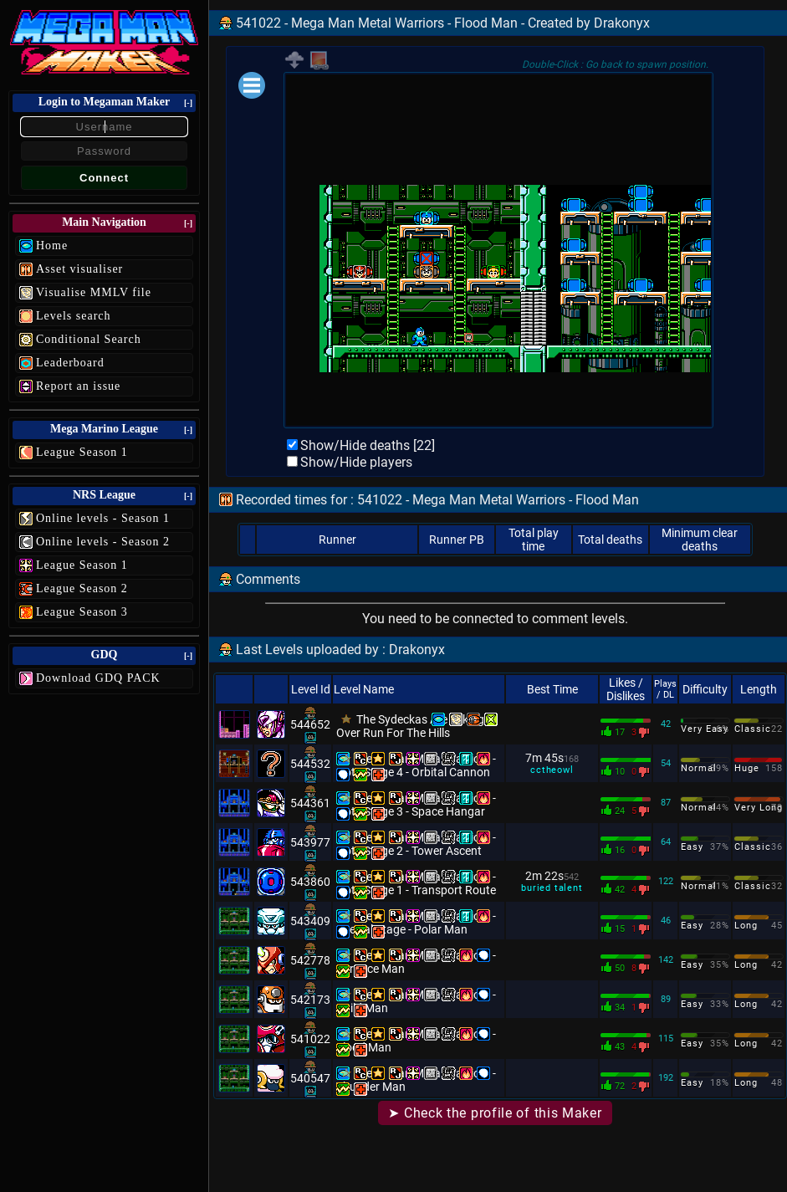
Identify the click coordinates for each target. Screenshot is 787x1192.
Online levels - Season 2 (103, 541)
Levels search (73, 316)
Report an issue (78, 386)
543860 (310, 881)
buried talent (551, 887)
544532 (310, 763)
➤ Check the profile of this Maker (494, 1113)
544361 (310, 803)
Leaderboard (70, 362)
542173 (310, 999)
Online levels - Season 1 (103, 518)
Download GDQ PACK (98, 678)
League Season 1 (82, 452)
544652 (310, 724)
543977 (310, 842)
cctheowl (551, 770)
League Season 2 (82, 588)
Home (52, 245)
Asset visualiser (79, 269)
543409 (310, 921)
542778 (310, 960)
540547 (310, 1078)
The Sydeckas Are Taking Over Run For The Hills (410, 726)
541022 (310, 1039)
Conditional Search (88, 339)
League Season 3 (82, 612)
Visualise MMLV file (93, 292)
